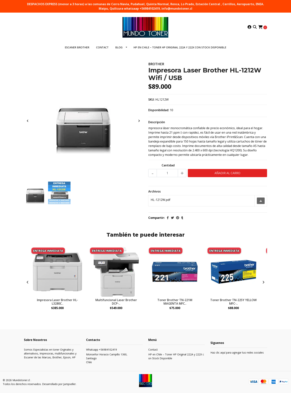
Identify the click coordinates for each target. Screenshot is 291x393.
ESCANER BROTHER (77, 47)
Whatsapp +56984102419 (101, 349)
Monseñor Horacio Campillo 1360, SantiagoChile (106, 358)
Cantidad (168, 165)
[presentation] (27, 121)
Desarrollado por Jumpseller (59, 384)
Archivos (154, 191)
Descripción (156, 122)
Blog (118, 47)
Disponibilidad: (158, 110)
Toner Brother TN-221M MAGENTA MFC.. (174, 302)
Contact (102, 47)
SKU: (151, 99)
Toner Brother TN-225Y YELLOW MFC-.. (233, 302)
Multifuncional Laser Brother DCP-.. (116, 302)
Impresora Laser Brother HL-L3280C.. (57, 302)
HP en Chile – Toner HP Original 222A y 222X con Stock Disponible (179, 47)
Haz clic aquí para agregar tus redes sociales (237, 352)
